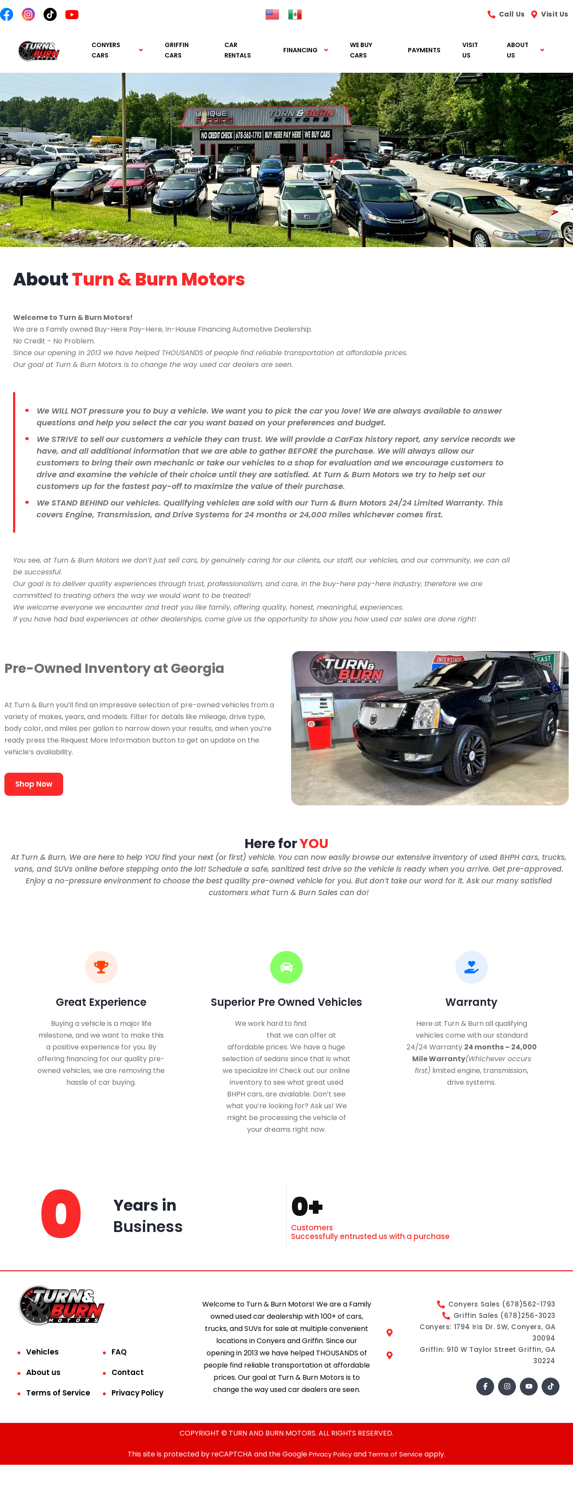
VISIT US (470, 50)
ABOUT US (518, 50)
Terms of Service (58, 1393)
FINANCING (300, 50)
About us (43, 1373)
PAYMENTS (424, 50)
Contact (128, 1373)
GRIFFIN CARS (177, 50)
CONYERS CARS (106, 50)
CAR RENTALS (237, 50)
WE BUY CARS (361, 50)
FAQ (119, 1352)
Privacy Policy (137, 1393)
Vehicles (42, 1352)
